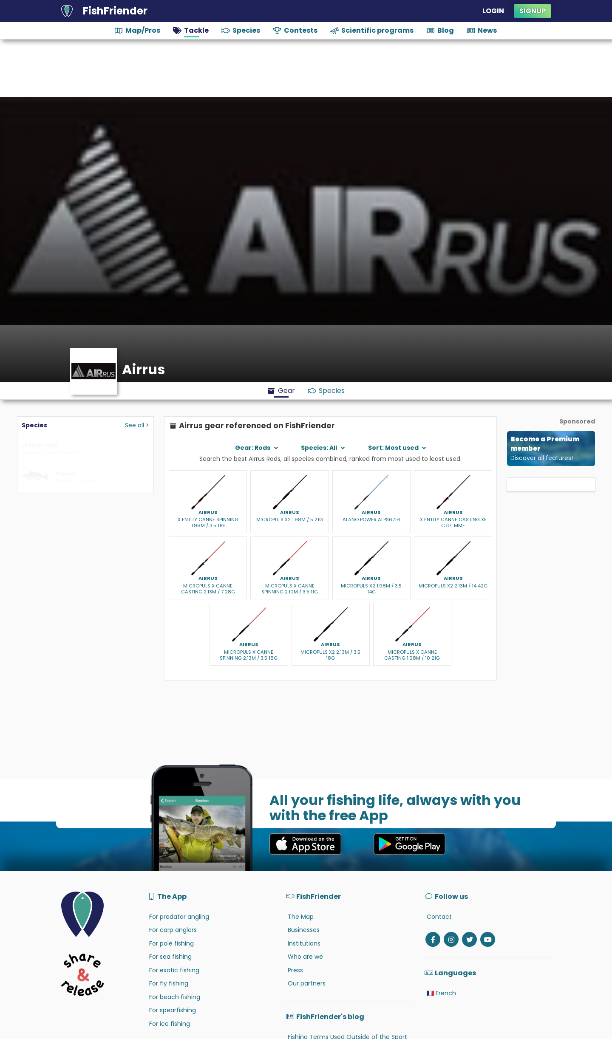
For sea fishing (170, 956)
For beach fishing (174, 997)
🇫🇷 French (441, 993)
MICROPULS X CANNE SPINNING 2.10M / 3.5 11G (289, 588)
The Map (301, 916)
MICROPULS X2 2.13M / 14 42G (453, 585)
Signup (532, 11)
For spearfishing (172, 1010)
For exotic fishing (174, 970)
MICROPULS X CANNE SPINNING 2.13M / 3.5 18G (249, 655)
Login (493, 11)
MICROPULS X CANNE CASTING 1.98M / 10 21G (412, 655)
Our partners (307, 983)
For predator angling (179, 916)
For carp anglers (173, 930)
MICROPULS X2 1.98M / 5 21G (289, 519)
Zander (66, 473)
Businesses (304, 930)
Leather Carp (40, 445)
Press (295, 970)
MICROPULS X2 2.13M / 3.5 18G (330, 655)
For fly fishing (168, 983)
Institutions (304, 943)
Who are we (305, 956)
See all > (137, 425)
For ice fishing (169, 1023)
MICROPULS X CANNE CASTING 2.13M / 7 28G (208, 588)
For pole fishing (171, 943)
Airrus (208, 512)
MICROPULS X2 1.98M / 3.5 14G (371, 588)
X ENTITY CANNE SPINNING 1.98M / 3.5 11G (208, 522)
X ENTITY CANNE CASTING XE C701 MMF (453, 522)
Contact (439, 916)
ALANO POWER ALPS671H (371, 519)
